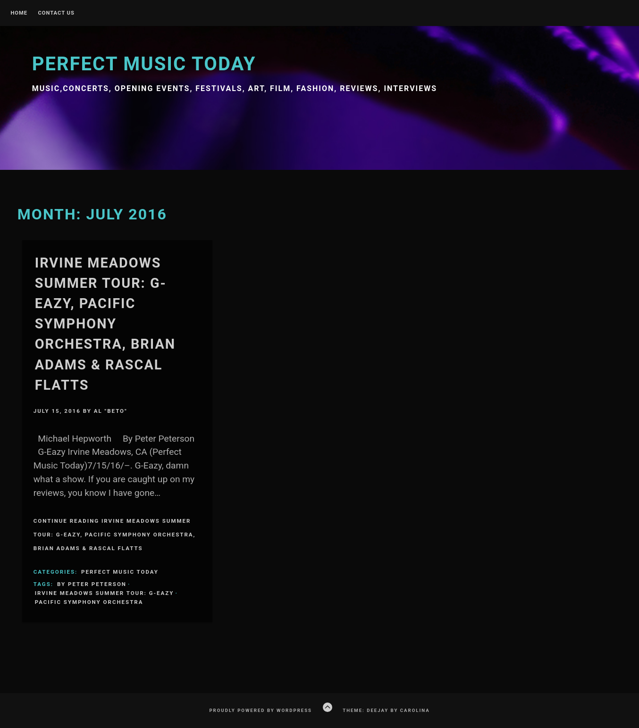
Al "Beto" (110, 411)
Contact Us (56, 13)
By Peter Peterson (91, 584)
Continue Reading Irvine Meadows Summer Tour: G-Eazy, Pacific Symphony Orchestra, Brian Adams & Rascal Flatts (115, 535)
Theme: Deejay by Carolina (386, 710)
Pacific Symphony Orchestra (89, 602)
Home (18, 13)
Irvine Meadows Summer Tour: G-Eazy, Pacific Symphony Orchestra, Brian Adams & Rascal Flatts (105, 324)
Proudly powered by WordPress (260, 710)
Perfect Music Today (144, 64)
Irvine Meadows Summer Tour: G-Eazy (104, 593)
